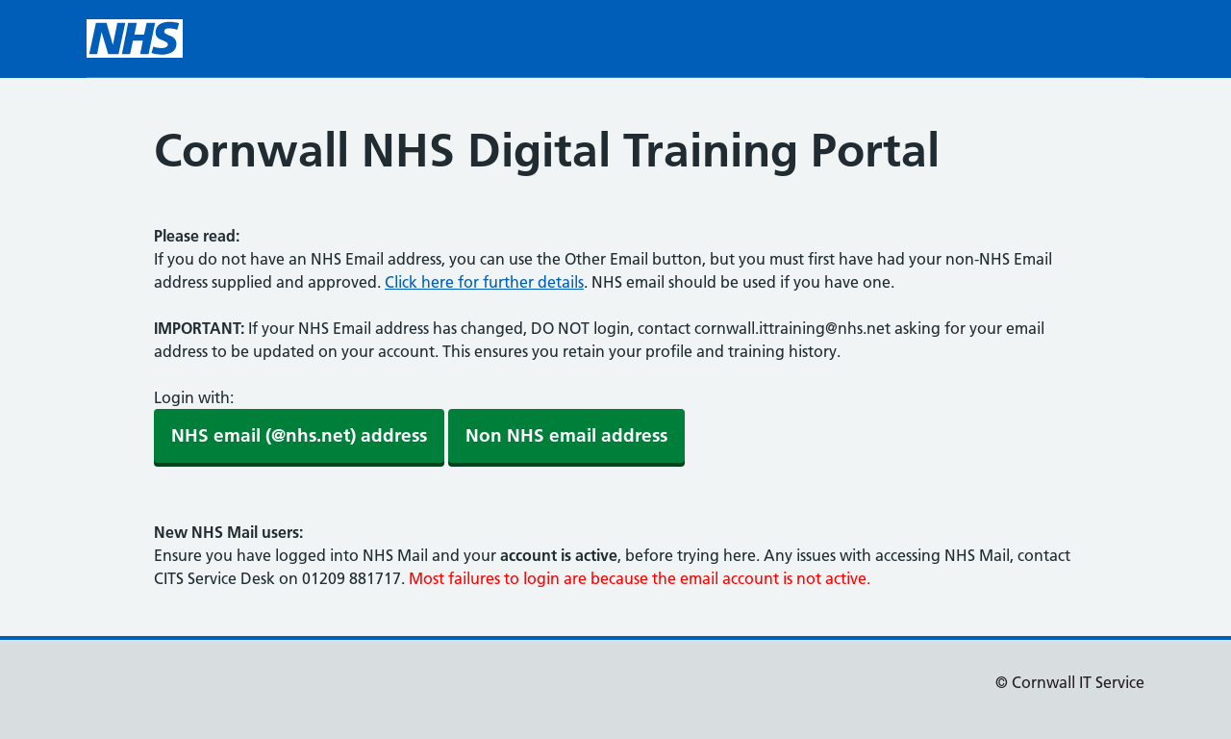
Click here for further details (484, 282)
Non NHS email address (566, 435)
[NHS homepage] (135, 38)
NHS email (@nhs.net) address (299, 435)
